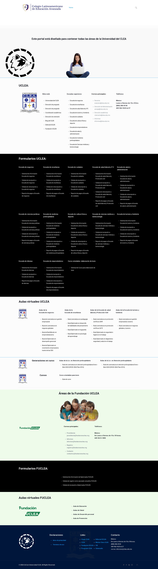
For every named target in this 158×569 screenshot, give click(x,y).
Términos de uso (58, 544)
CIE (97, 545)
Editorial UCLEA (101, 539)
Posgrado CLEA (86, 548)
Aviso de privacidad (59, 540)
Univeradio (99, 548)
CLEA (83, 542)
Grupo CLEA (85, 539)
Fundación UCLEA (87, 545)
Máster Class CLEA (102, 542)
